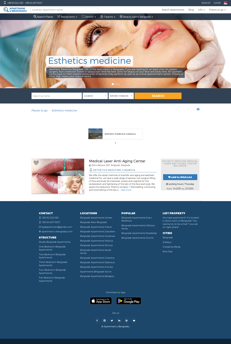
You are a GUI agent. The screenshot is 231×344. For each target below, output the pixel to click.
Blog (191, 9)
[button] (201, 9)
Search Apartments (173, 9)
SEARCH (158, 95)
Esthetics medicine (64, 110)
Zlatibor (167, 242)
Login (217, 3)
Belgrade (168, 237)
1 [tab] (115, 142)
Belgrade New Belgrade (93, 222)
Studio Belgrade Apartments (54, 242)
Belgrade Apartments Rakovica (97, 262)
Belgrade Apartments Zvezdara (97, 231)
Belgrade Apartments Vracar (96, 227)
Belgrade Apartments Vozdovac (97, 236)
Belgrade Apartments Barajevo (97, 276)
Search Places (43, 16)
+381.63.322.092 (15, 3)
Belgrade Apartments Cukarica (97, 257)
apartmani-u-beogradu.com (57, 231)
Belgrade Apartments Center (96, 217)
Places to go (40, 110)
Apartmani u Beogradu (116, 326)
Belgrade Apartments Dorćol (137, 237)
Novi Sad (167, 251)
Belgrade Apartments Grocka (96, 266)
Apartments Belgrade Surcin (96, 271)
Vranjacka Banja (171, 246)
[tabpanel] (115, 133)
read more (126, 190)
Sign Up (206, 3)
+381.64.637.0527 (33, 3)
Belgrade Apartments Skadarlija (139, 233)
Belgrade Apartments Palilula (96, 240)
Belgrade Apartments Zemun (96, 245)
